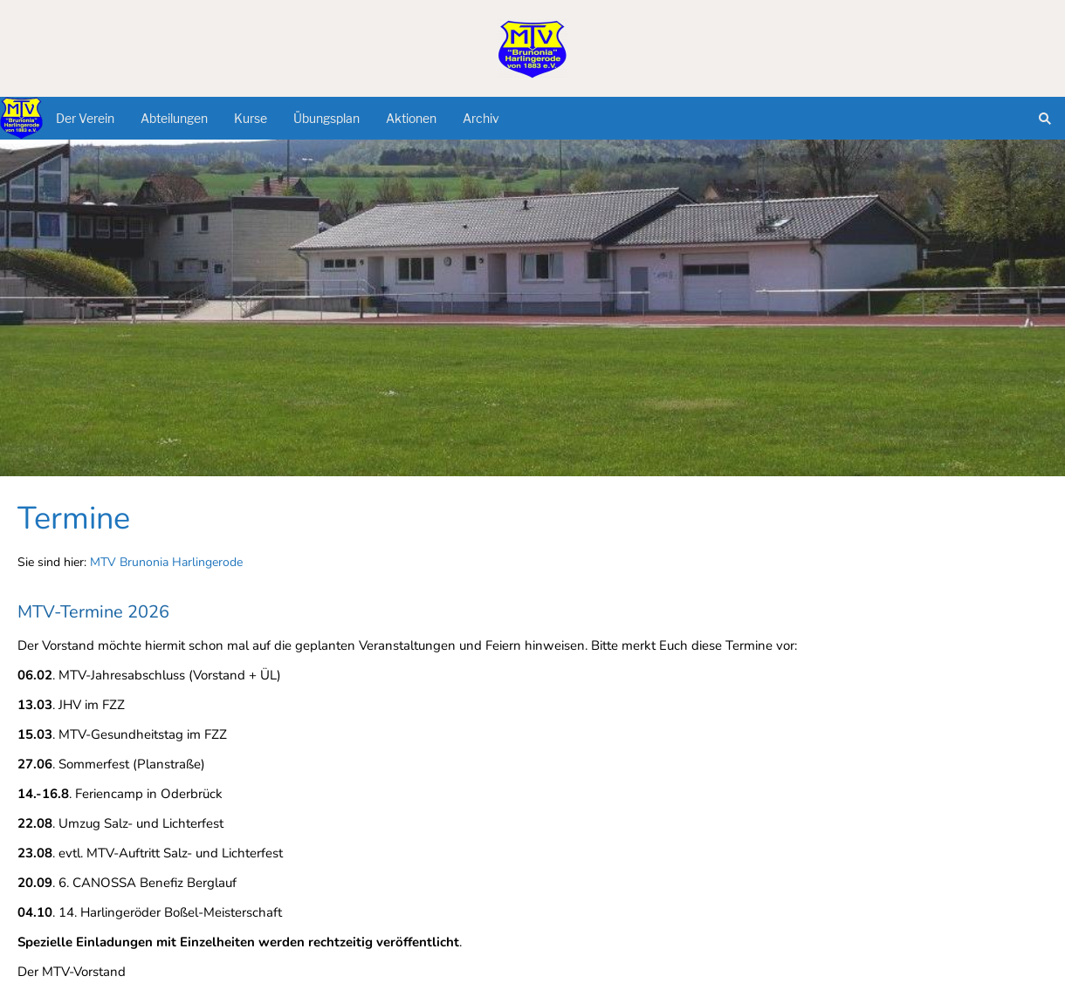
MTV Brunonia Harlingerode (166, 562)
